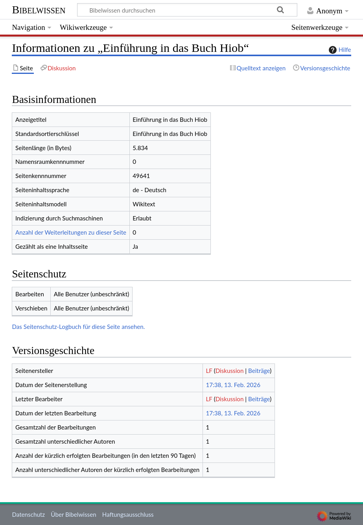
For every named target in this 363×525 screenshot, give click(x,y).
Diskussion (230, 370)
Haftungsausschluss (128, 514)
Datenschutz (28, 514)
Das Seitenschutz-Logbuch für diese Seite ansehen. (78, 326)
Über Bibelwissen (73, 514)
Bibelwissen (38, 10)
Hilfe (339, 50)
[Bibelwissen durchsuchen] (187, 10)
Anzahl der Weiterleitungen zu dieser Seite (70, 232)
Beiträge (259, 370)
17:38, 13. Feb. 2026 (233, 384)
